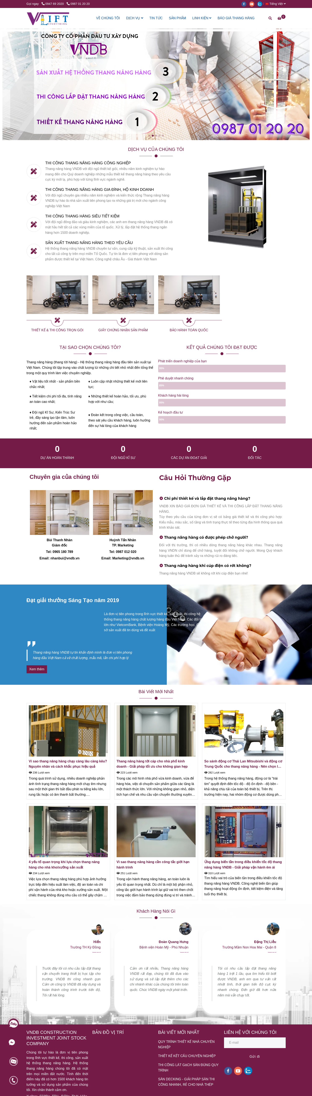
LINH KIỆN (201, 18)
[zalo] (260, 3)
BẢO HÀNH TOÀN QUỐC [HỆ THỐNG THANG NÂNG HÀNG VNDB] (189, 330)
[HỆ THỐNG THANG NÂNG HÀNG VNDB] (48, 18)
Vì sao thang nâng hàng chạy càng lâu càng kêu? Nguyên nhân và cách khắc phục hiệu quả (68, 763)
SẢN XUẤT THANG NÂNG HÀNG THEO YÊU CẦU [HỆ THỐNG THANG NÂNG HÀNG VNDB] (89, 242)
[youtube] (253, 3)
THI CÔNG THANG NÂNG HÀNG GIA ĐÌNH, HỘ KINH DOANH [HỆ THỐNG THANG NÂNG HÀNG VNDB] (99, 189)
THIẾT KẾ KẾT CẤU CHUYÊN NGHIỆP (187, 1056)
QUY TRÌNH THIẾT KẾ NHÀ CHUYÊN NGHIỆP (186, 1044)
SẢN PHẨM (177, 18)
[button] (276, 3)
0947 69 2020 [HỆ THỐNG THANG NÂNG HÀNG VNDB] (53, 3)
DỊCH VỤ (134, 18)
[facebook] (245, 3)
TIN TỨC (156, 18)
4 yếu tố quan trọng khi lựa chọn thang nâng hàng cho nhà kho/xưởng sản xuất (64, 864)
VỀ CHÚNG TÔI (108, 18)
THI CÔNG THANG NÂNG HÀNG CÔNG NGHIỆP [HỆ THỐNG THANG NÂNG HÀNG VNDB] (88, 163)
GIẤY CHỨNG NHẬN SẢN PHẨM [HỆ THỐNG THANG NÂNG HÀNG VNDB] (123, 330)
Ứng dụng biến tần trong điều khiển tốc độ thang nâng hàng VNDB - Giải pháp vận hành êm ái (243, 864)
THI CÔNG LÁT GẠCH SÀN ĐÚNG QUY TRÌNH (188, 1067)
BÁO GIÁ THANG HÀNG (236, 18)
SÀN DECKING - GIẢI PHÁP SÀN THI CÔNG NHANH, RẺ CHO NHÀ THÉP (186, 1081)
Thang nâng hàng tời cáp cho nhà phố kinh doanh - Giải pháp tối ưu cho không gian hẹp (152, 763)
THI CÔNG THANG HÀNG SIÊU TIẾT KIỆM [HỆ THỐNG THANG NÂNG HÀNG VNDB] (82, 216)
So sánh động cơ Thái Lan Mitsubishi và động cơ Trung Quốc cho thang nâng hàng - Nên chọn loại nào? (243, 764)
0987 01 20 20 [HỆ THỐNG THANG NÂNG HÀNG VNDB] (78, 3)
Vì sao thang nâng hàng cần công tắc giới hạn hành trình (153, 864)
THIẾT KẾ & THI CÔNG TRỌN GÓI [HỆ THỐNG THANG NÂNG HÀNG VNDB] (57, 330)
